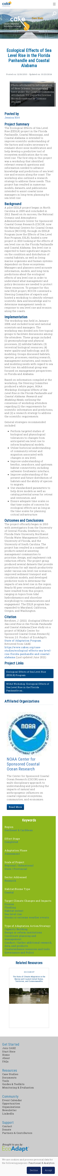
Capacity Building (16, 929)
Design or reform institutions (23, 932)
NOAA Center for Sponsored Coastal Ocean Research (23, 764)
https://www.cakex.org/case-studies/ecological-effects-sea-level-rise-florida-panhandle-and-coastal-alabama (28, 652)
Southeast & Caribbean (19, 830)
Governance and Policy (19, 952)
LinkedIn (8, 1113)
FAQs (5, 1061)
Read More (15, 807)
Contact (7, 1126)
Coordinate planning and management (20, 937)
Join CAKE (9, 1048)
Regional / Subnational (19, 865)
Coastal (9, 892)
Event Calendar (12, 1100)
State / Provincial (16, 868)
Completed (11, 841)
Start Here (8, 1051)
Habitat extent (14, 910)
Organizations (11, 1106)
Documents (9, 1077)
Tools (5, 1080)
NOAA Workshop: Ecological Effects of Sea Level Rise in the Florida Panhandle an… (27, 687)
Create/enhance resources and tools (27, 949)
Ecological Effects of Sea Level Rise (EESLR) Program (26, 673)
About (6, 1058)
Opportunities (11, 1103)
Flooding (10, 907)
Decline (34, 1170)
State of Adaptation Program (23, 640)
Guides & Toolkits (13, 1084)
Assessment (12, 853)
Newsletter (9, 1110)
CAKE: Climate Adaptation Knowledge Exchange (17, 23)
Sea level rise (13, 914)
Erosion (9, 904)
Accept (48, 1170)
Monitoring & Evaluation (18, 1087)
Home (7, 4)
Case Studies (10, 1074)
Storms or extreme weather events (27, 917)
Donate (6, 1129)
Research (10, 880)
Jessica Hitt (12, 117)
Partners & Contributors (17, 1132)
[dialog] (29, 1166)
